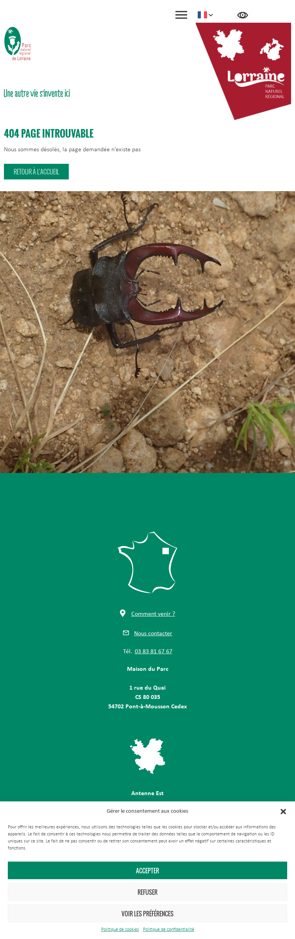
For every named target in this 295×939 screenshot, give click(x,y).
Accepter (147, 870)
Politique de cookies (120, 929)
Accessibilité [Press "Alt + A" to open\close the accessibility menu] (242, 15)
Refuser (147, 892)
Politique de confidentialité (168, 929)
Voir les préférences (147, 913)
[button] (283, 811)
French (202, 14)
